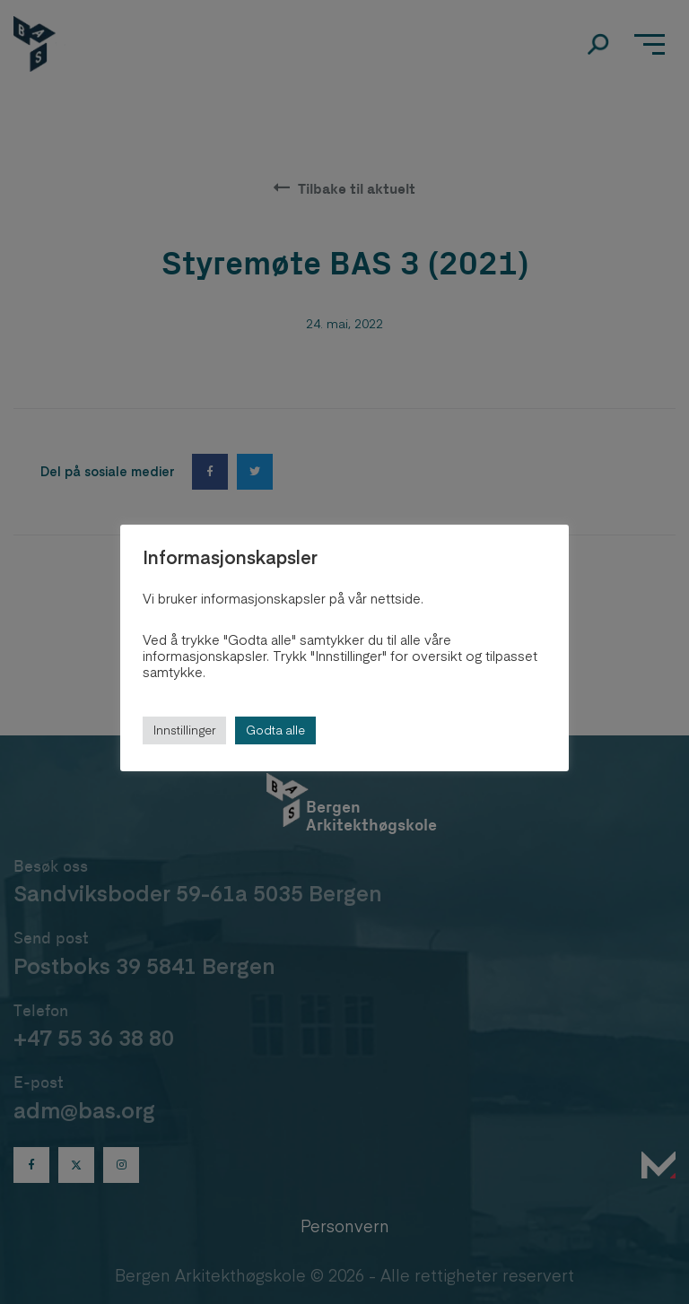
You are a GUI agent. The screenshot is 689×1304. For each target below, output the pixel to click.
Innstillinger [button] (184, 730)
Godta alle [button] (275, 730)
